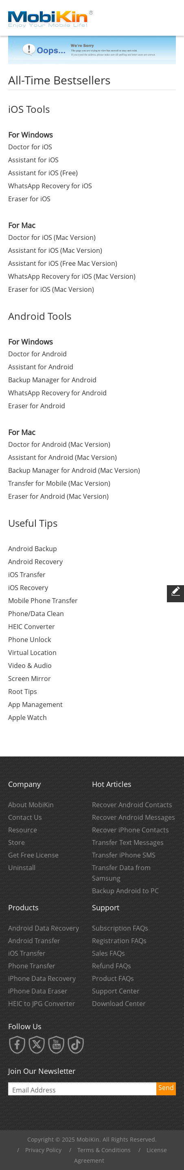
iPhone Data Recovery (42, 978)
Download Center (119, 1003)
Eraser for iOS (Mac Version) (51, 289)
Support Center (116, 991)
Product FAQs (113, 978)
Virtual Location (32, 652)
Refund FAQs (111, 965)
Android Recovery (35, 561)
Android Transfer (34, 940)
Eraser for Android (36, 405)
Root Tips (22, 691)
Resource (22, 829)
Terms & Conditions (104, 1150)
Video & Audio (30, 665)
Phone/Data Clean (36, 613)
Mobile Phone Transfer (43, 600)
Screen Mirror (29, 678)
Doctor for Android (37, 353)
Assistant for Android (40, 366)
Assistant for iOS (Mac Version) (55, 250)
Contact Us (25, 817)
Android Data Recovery (43, 928)
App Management (35, 704)
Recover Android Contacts (132, 804)
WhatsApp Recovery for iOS (50, 185)
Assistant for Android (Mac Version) (62, 457)
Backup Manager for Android (52, 379)
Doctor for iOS (30, 146)
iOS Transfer (27, 574)
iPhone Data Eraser (38, 991)
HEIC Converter (31, 626)
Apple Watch (27, 717)
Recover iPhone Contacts (130, 829)
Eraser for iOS (29, 198)
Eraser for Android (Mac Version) (58, 496)
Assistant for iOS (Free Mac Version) (62, 263)
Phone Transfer (31, 965)
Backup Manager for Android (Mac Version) (74, 470)
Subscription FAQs (120, 928)
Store (16, 842)
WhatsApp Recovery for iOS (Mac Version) (72, 276)
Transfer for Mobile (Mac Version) (59, 483)
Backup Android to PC (125, 890)
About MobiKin (31, 804)
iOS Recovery (28, 587)
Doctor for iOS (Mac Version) (52, 237)
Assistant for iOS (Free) (43, 172)
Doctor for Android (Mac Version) (59, 444)
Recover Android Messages (133, 817)
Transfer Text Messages (128, 842)
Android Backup (32, 548)
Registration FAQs (119, 940)
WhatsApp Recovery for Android (57, 392)
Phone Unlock (29, 639)
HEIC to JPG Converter (41, 1003)
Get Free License (33, 855)
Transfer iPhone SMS (124, 855)
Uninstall (21, 867)
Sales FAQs (108, 953)
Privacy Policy (43, 1150)
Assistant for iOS (33, 159)
